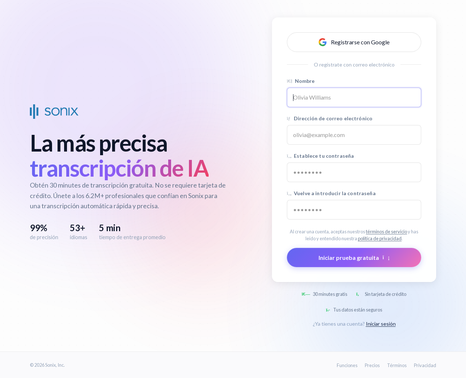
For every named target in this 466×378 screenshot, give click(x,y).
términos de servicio (386, 231)
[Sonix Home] (54, 111)
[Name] (354, 97)
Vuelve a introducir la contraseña (331, 193)
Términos (397, 365)
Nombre (301, 81)
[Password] (354, 172)
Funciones (347, 365)
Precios (372, 365)
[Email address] (354, 135)
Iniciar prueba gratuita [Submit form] (354, 257)
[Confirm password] (354, 210)
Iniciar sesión (381, 324)
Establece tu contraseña (320, 156)
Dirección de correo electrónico (329, 118)
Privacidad (425, 365)
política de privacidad (380, 238)
